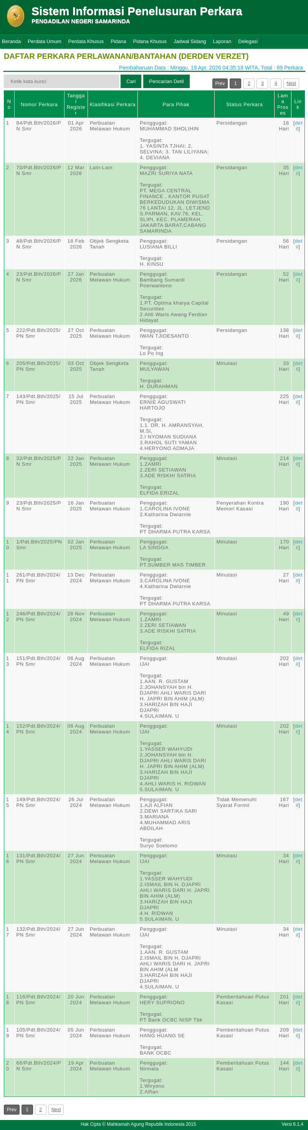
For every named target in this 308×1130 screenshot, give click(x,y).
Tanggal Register (75, 104)
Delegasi (248, 41)
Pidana (118, 41)
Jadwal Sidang (190, 41)
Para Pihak (175, 104)
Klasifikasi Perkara (113, 104)
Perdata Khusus (86, 41)
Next (291, 83)
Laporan (222, 41)
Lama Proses (282, 104)
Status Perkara (244, 104)
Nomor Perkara (39, 104)
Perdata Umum (44, 41)
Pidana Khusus (150, 41)
